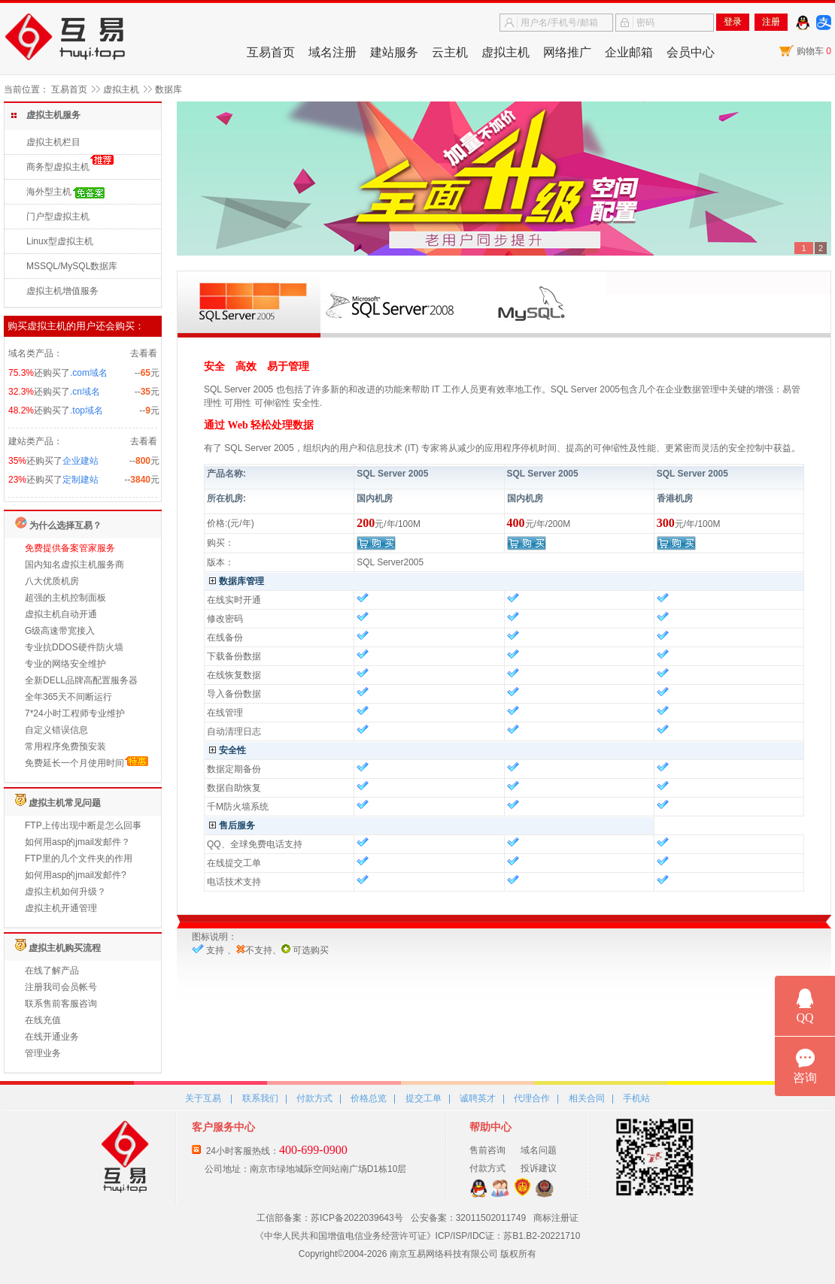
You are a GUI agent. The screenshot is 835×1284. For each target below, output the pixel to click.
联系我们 (260, 1098)
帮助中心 (490, 1127)
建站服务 (394, 52)
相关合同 (587, 1098)
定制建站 (80, 479)
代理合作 (532, 1098)
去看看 (143, 353)
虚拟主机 (505, 52)
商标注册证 (555, 1218)
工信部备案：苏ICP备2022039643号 (330, 1218)
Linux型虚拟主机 (59, 241)
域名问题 (539, 1150)
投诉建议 (539, 1168)
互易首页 (271, 52)
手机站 (636, 1098)
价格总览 (369, 1098)
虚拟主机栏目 (53, 142)
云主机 (450, 52)
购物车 (814, 51)
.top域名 (86, 410)
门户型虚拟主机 (58, 216)
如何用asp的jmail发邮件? (75, 875)
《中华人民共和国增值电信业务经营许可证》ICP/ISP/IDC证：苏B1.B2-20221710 (418, 1236)
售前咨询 (487, 1150)
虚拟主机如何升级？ (65, 891)
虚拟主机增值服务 (62, 291)
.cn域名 (85, 391)
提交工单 (423, 1098)
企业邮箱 (629, 52)
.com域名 (89, 373)
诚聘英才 (478, 1098)
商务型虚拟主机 (58, 167)
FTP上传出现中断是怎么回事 (83, 825)
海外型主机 (48, 191)
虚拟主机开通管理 (61, 908)
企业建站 (80, 461)
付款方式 (314, 1098)
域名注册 (332, 52)
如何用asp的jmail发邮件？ (77, 842)
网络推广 (567, 52)
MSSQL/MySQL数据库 (71, 266)
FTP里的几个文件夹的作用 (78, 858)
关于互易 (203, 1098)
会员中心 (690, 52)
